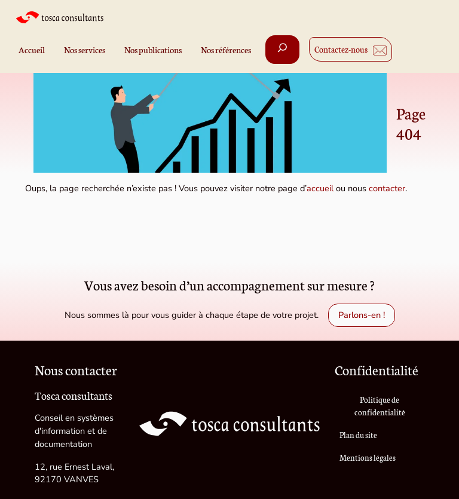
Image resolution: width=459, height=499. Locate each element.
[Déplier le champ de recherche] (282, 49)
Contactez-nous (341, 49)
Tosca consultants (73, 395)
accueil (320, 188)
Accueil (32, 50)
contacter (387, 188)
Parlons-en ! (361, 315)
